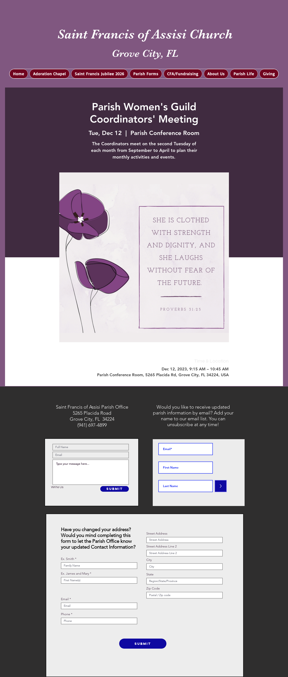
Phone (65, 614)
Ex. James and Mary (75, 573)
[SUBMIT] (114, 489)
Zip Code (153, 588)
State (150, 574)
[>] (221, 486)
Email (65, 599)
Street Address (156, 533)
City (149, 560)
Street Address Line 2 (161, 546)
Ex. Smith (67, 559)
